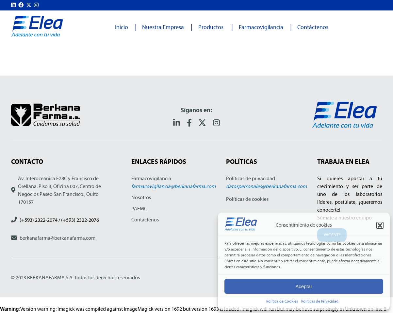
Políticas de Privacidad (319, 301)
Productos (210, 27)
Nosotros (141, 197)
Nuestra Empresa (163, 27)
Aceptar (303, 286)
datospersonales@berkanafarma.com (266, 186)
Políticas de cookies (247, 199)
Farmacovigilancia (261, 27)
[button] (380, 225)
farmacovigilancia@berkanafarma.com (173, 186)
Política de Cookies (282, 301)
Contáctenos (312, 27)
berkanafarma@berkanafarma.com (57, 238)
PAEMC (139, 208)
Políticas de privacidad (250, 178)
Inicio (121, 27)
